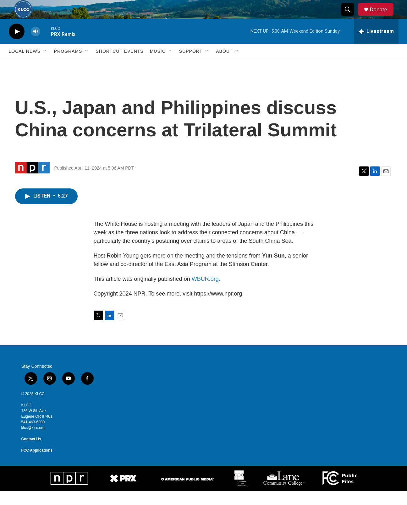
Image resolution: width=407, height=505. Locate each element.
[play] (17, 45)
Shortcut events (119, 65)
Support (190, 65)
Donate (382, 16)
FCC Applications (37, 464)
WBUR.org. (206, 293)
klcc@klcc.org (33, 442)
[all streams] (376, 45)
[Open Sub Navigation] (45, 65)
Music (158, 65)
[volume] (35, 46)
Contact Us (31, 453)
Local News (25, 65)
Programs (68, 65)
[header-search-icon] (350, 16)
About (224, 65)
